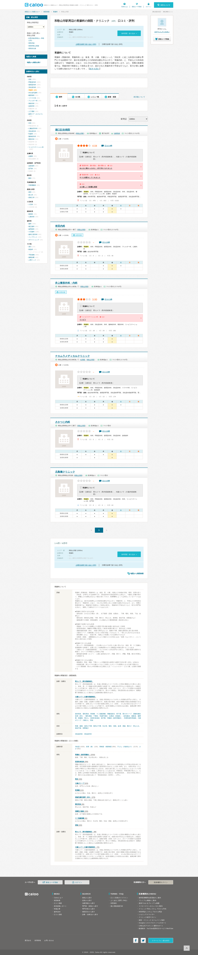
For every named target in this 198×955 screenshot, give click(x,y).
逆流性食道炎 (95, 718)
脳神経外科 (32, 136)
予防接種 (31, 255)
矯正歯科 (31, 226)
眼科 (29, 178)
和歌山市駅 (80, 133)
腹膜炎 (133, 716)
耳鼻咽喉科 (32, 185)
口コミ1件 (108, 299)
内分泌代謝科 (33, 92)
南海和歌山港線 (33, 46)
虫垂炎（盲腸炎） (115, 716)
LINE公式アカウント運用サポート (151, 926)
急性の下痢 (88, 726)
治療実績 (117, 133)
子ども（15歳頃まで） (125, 746)
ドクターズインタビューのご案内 (151, 906)
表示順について (139, 97)
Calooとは (124, 6)
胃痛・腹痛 (79, 726)
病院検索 (46, 12)
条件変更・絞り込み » (129, 33)
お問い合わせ (49, 940)
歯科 (29, 223)
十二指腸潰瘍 (101, 714)
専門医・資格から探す (90, 906)
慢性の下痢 (97, 726)
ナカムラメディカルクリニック (72, 356)
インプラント (33, 237)
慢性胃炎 (86, 714)
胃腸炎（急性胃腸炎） (115, 718)
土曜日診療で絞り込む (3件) (86, 44)
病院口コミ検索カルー (32, 12)
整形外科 (31, 139)
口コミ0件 (106, 242)
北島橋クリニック (65, 471)
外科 (29, 123)
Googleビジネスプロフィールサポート (152, 923)
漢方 (29, 246)
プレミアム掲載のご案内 (147, 900)
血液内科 (31, 106)
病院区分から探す (88, 912)
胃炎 (91, 720)
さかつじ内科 (62, 422)
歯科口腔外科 (33, 234)
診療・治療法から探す (90, 914)
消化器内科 (79, 734)
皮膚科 (30, 156)
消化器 (77, 746)
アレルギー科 (33, 100)
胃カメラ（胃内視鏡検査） (84, 681)
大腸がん (86, 720)
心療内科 (31, 216)
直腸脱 (80, 718)
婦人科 (30, 195)
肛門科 (30, 168)
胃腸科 (55, 12)
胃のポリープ (127, 714)
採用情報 (38, 940)
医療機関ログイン (161, 882)
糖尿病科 (31, 95)
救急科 (30, 249)
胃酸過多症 (111, 714)
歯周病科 (31, 229)
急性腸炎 (126, 716)
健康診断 (31, 257)
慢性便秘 (89, 716)
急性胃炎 (78, 714)
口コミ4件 (108, 146)
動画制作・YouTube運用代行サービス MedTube (156, 928)
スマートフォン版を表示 (160, 940)
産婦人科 (31, 197)
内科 (29, 79)
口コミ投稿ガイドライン (119, 898)
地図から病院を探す (34, 62)
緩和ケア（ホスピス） (36, 114)
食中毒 (103, 718)
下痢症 (95, 716)
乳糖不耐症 (104, 716)
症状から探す (87, 900)
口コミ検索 (58, 903)
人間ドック (32, 260)
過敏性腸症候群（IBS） (83, 797)
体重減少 (86, 728)
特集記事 (57, 909)
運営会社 (28, 940)
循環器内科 (32, 85)
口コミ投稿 (58, 914)
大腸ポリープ (79, 783)
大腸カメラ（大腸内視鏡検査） (85, 697)
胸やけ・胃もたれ (133, 726)
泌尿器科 (31, 166)
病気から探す (87, 898)
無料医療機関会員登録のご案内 (150, 898)
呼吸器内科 (32, 82)
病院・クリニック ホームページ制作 (152, 920)
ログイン (148, 6)
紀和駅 (83, 359)
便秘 (124, 726)
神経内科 (31, 103)
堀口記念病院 (62, 129)
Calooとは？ (58, 898)
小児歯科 (31, 231)
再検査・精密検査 (105, 746)
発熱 (114, 726)
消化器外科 (88, 734)
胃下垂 (118, 714)
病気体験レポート (60, 906)
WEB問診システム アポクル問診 (150, 912)
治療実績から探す (88, 903)
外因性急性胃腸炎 (130, 718)
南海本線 (31, 43)
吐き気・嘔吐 (107, 726)
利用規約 (114, 903)
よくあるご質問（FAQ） (119, 900)
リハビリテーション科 (36, 147)
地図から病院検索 (137, 573)
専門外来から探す (88, 909)
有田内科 (60, 226)
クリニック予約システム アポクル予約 (152, 909)
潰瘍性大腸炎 (79, 811)
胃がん (86, 718)
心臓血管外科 (33, 128)
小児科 (30, 204)
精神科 (30, 214)
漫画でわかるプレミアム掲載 (149, 903)
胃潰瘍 (92, 714)
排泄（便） (90, 746)
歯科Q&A (57, 912)
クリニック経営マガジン (147, 917)
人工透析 (31, 111)
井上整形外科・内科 (66, 283)
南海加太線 (32, 48)
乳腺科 (30, 134)
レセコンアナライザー (147, 914)
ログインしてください (162, 32)
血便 (119, 726)
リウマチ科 (32, 98)
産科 (29, 192)
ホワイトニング (33, 240)
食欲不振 (78, 728)
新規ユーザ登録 (136, 6)
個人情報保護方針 (117, 906)
